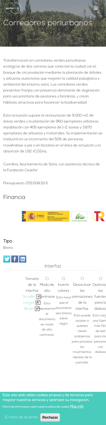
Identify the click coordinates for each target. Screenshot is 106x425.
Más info (77, 407)
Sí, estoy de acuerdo (21, 417)
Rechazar (50, 418)
